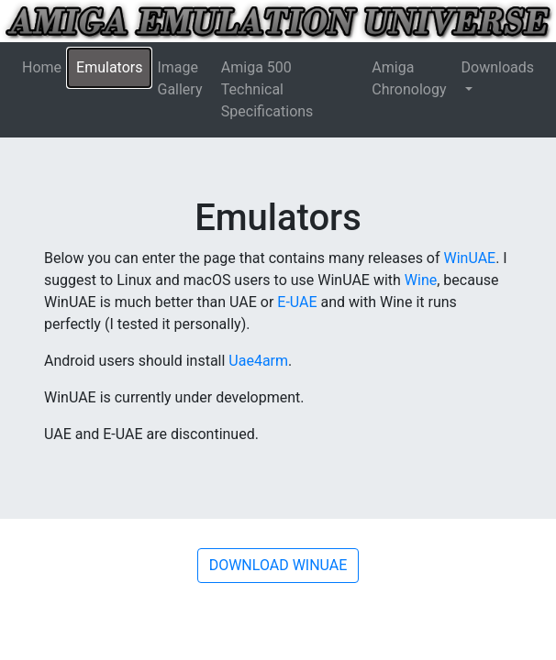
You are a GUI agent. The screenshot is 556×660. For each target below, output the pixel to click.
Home (41, 67)
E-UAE (297, 302)
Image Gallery (179, 78)
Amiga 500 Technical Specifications (267, 89)
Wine (421, 280)
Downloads (497, 67)
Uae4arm (258, 360)
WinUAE (470, 258)
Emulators (109, 67)
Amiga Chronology (409, 78)
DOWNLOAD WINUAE (278, 565)
